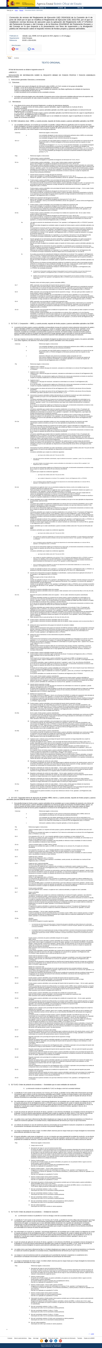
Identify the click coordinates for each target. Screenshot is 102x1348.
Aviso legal (35, 1338)
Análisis (16, 58)
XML (32, 49)
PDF (16, 49)
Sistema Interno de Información (68, 1338)
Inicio (16, 10)
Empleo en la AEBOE (89, 1338)
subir (92, 1334)
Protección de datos (53, 1338)
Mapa (29, 1338)
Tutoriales (79, 1338)
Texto (9, 58)
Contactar (10, 1338)
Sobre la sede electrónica (20, 1338)
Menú (80, 8)
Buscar (21, 10)
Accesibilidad (43, 1338)
